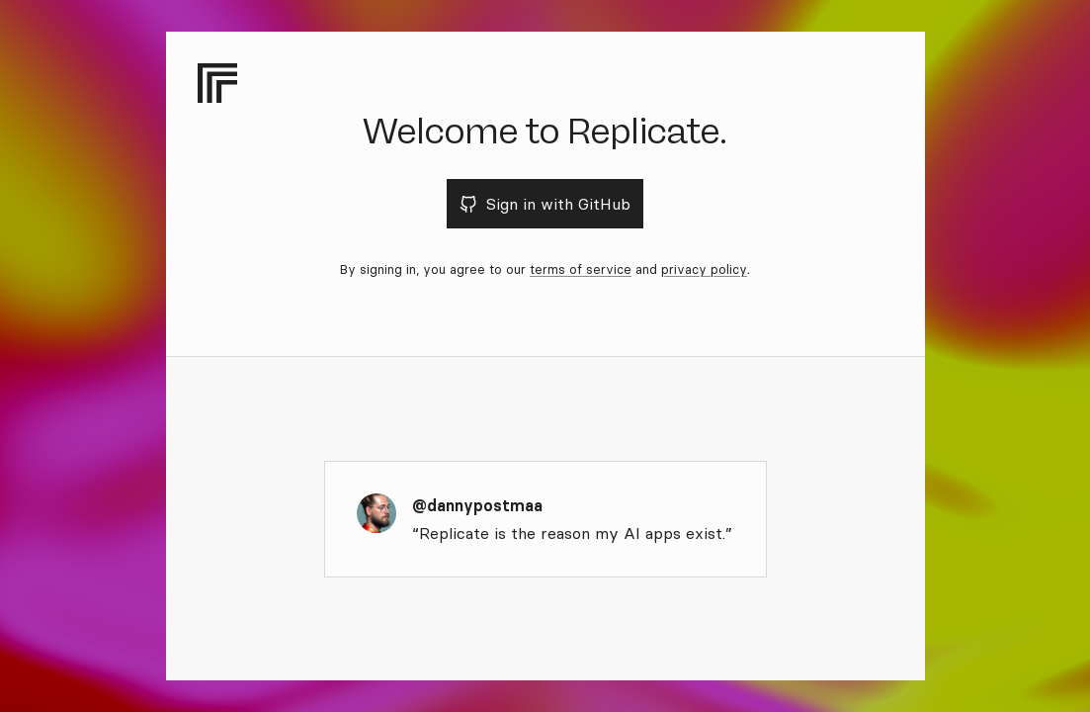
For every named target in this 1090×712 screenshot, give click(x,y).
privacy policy (704, 269)
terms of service (580, 269)
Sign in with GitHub (545, 204)
